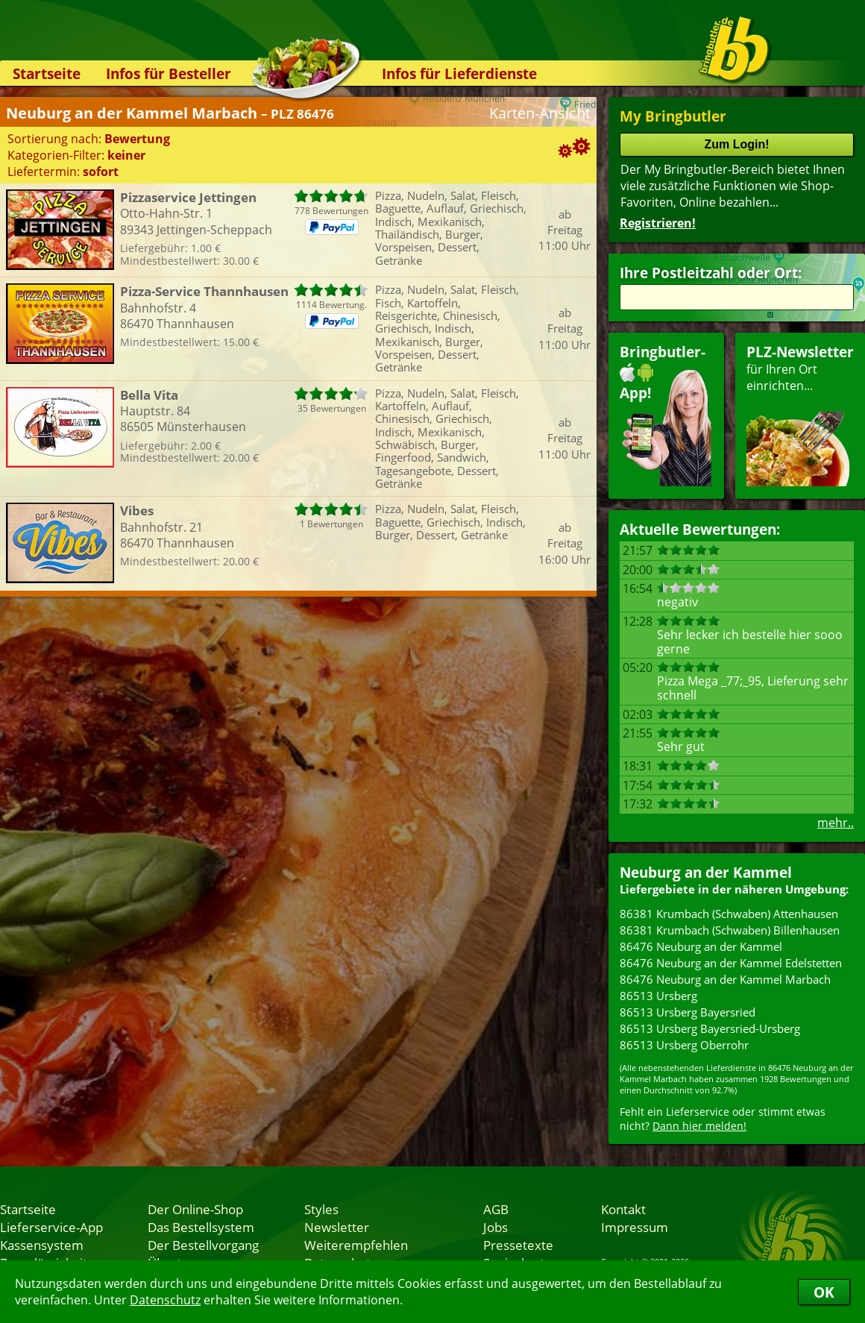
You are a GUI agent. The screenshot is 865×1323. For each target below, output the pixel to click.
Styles (321, 1209)
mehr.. (835, 822)
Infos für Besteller (168, 73)
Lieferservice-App (51, 1227)
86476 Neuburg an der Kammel (701, 946)
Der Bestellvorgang (203, 1245)
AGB (496, 1209)
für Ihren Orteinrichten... (800, 414)
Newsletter (336, 1227)
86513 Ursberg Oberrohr (684, 1044)
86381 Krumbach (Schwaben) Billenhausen (730, 930)
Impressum (634, 1227)
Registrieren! (658, 223)
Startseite (47, 73)
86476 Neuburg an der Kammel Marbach (725, 979)
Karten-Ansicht (540, 113)
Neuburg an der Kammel (706, 872)
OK (824, 1292)
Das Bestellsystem (201, 1227)
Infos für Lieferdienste (459, 73)
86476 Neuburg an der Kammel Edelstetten (731, 962)
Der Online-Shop (195, 1209)
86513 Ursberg (658, 995)
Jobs (495, 1227)
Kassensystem (42, 1245)
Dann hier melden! (699, 1126)
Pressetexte (518, 1245)
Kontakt (623, 1209)
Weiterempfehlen (356, 1245)
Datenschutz (165, 1300)
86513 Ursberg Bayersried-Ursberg (710, 1028)
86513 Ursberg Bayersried (687, 1012)
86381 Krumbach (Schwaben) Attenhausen (729, 913)
